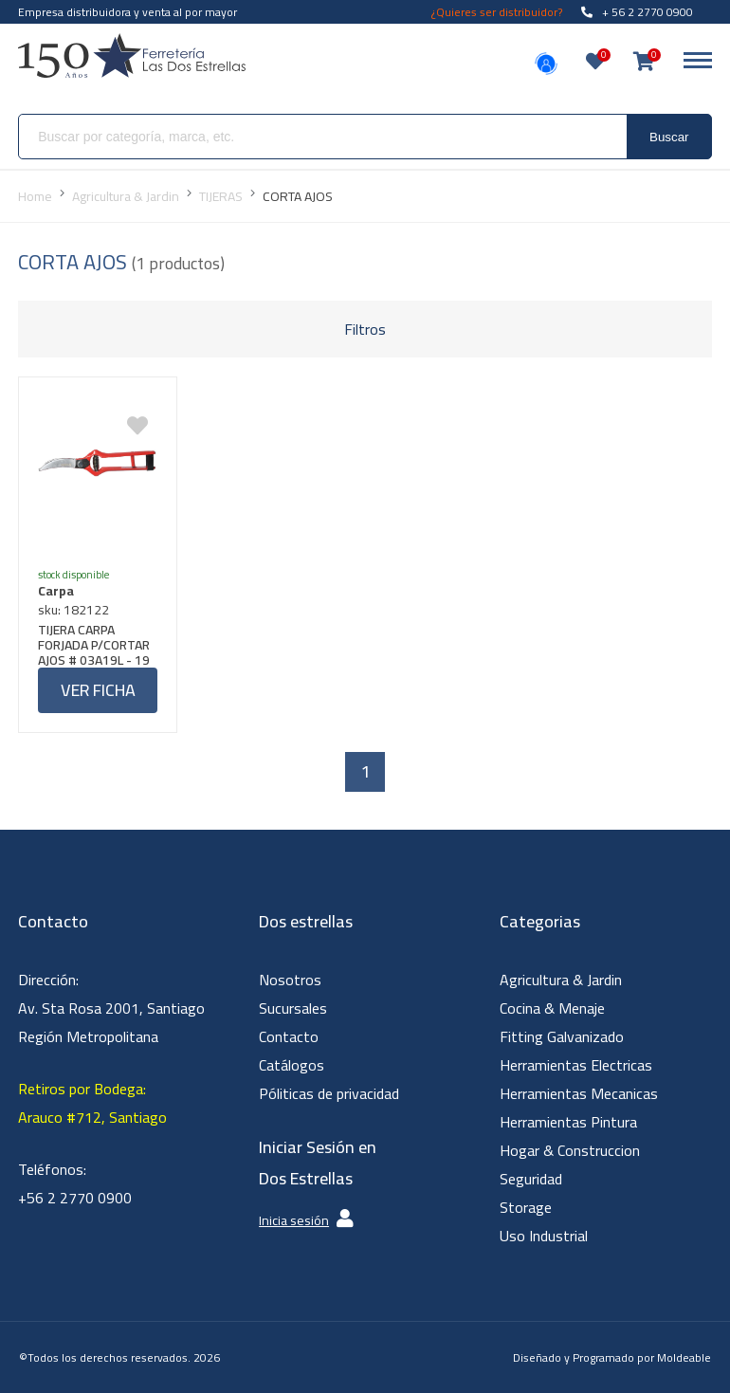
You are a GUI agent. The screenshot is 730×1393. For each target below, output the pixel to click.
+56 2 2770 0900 (75, 1197)
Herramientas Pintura (568, 1122)
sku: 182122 (73, 609)
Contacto (289, 1036)
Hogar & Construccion (570, 1150)
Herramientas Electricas (576, 1065)
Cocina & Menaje (552, 1008)
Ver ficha (98, 690)
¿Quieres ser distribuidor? (496, 12)
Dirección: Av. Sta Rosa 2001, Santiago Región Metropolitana (111, 1008)
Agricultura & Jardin (561, 979)
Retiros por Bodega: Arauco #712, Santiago (92, 1102)
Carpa (56, 590)
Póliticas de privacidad (329, 1093)
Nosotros (290, 979)
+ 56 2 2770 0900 (637, 12)
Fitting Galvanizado (562, 1036)
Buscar (668, 137)
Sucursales (293, 1008)
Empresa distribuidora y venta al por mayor (127, 12)
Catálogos (291, 1065)
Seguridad (531, 1178)
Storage (526, 1207)
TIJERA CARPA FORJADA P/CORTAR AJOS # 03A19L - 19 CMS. (94, 645)
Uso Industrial (544, 1235)
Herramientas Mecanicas (579, 1093)
